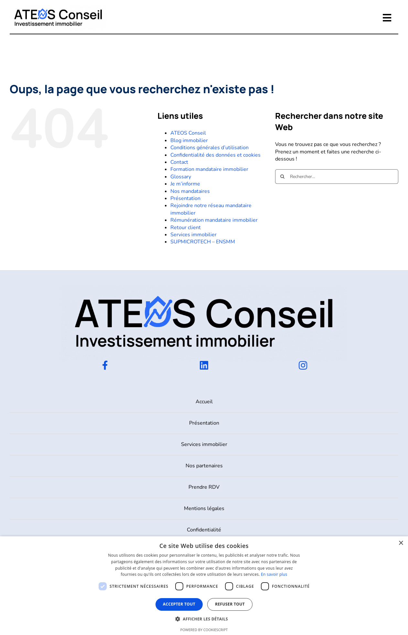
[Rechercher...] (336, 176)
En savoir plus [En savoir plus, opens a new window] (274, 574)
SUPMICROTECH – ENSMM (202, 241)
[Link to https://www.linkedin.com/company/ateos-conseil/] (204, 365)
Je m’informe (185, 183)
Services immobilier (193, 234)
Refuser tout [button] (230, 604)
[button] (204, 619)
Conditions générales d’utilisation (209, 147)
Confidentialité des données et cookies (215, 155)
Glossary (180, 176)
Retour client (185, 227)
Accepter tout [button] (179, 604)
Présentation (185, 198)
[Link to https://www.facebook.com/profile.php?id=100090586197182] (105, 365)
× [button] (400, 543)
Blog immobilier (189, 140)
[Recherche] (282, 176)
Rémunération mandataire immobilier (214, 220)
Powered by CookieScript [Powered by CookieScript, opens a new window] (204, 629)
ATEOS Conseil (188, 133)
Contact (179, 162)
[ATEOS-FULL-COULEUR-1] (58, 7)
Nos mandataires (190, 191)
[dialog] (204, 585)
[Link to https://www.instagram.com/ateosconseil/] (303, 365)
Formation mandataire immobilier (209, 169)
